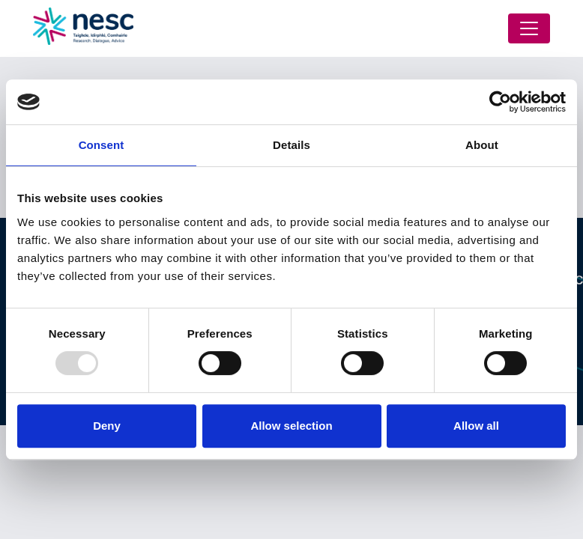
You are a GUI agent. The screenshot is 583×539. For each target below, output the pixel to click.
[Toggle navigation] (529, 28)
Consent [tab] (101, 144)
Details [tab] (291, 144)
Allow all (476, 425)
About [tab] (481, 144)
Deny (107, 425)
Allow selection (291, 425)
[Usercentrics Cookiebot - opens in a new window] (500, 102)
